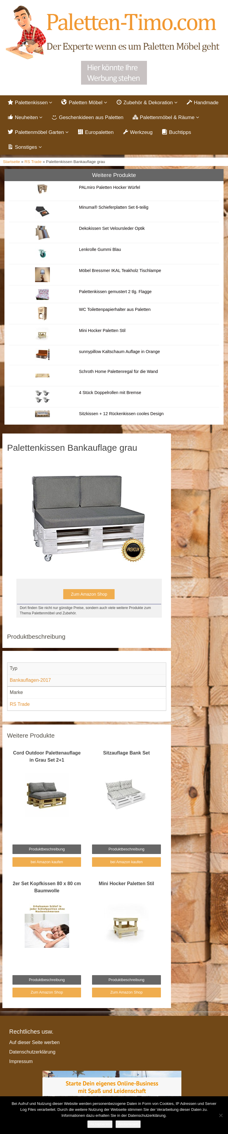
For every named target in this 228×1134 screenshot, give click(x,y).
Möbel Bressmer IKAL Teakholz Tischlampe (120, 270)
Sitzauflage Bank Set (126, 752)
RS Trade (33, 161)
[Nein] (221, 1115)
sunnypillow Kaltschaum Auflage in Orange (119, 351)
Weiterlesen (128, 1124)
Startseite (11, 161)
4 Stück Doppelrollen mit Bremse (110, 392)
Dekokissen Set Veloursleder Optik (112, 228)
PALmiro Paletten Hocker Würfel (109, 187)
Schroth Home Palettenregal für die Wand (118, 371)
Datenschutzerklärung (32, 1051)
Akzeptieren (100, 1124)
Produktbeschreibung (47, 849)
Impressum (21, 1061)
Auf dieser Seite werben (34, 1042)
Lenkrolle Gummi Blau (100, 249)
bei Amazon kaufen (47, 862)
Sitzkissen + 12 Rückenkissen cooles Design (121, 413)
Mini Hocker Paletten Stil (102, 330)
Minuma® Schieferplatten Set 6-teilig (113, 207)
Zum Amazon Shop (89, 594)
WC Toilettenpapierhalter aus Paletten (115, 309)
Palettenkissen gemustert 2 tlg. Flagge (115, 291)
